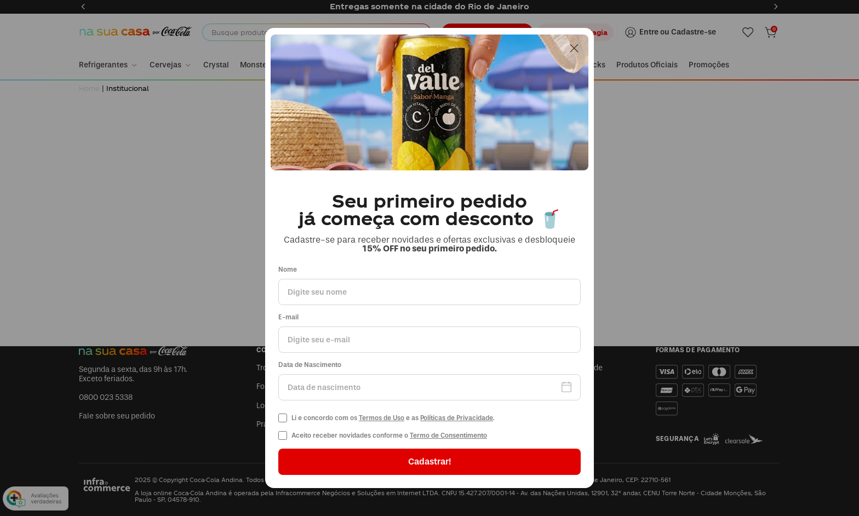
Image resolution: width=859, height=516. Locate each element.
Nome (287, 269)
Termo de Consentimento (448, 435)
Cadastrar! (429, 461)
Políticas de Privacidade (456, 418)
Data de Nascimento (309, 365)
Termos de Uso (381, 418)
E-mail (288, 317)
